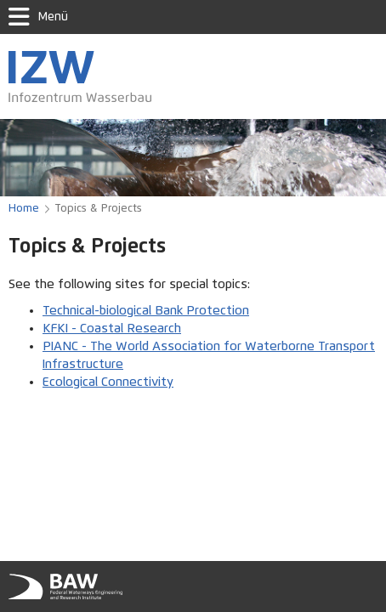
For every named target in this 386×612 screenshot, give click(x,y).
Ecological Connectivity (108, 382)
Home (24, 208)
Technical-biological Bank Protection (146, 310)
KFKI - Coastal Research (112, 328)
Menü (38, 17)
